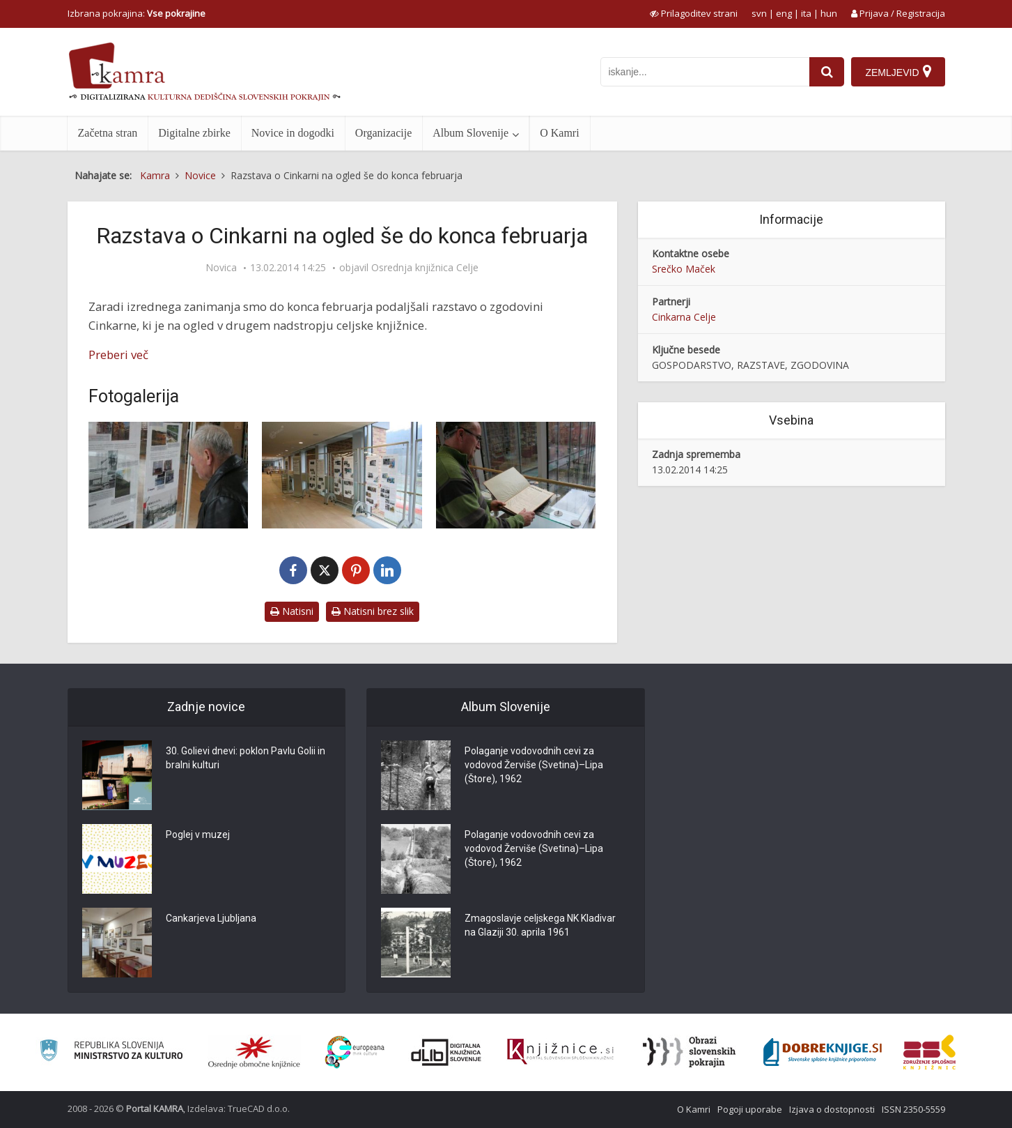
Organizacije (383, 133)
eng (784, 13)
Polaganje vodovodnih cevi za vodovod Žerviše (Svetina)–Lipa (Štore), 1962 (534, 764)
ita (806, 13)
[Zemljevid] (897, 71)
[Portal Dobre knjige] (822, 1052)
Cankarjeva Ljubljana (211, 918)
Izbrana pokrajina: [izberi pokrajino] (136, 13)
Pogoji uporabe (749, 1109)
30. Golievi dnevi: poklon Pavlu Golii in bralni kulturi (245, 757)
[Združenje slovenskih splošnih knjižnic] (560, 1052)
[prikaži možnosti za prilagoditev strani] (694, 13)
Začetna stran (108, 133)
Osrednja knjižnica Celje (424, 267)
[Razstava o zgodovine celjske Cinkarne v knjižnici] (168, 475)
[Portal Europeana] (354, 1052)
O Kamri (559, 133)
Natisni (291, 611)
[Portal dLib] (446, 1052)
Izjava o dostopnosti (832, 1109)
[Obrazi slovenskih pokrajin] (689, 1052)
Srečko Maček (683, 268)
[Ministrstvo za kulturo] (111, 1052)
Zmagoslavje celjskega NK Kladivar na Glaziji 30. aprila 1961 (540, 925)
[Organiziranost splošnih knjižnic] (254, 1052)
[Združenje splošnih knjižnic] (929, 1052)
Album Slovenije (470, 133)
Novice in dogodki (292, 133)
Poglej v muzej (198, 834)
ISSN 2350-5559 (913, 1109)
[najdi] (826, 71)
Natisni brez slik (373, 611)
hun (828, 13)
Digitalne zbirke (194, 133)
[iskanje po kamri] (704, 71)
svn (759, 13)
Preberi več (118, 354)
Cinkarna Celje (684, 316)
